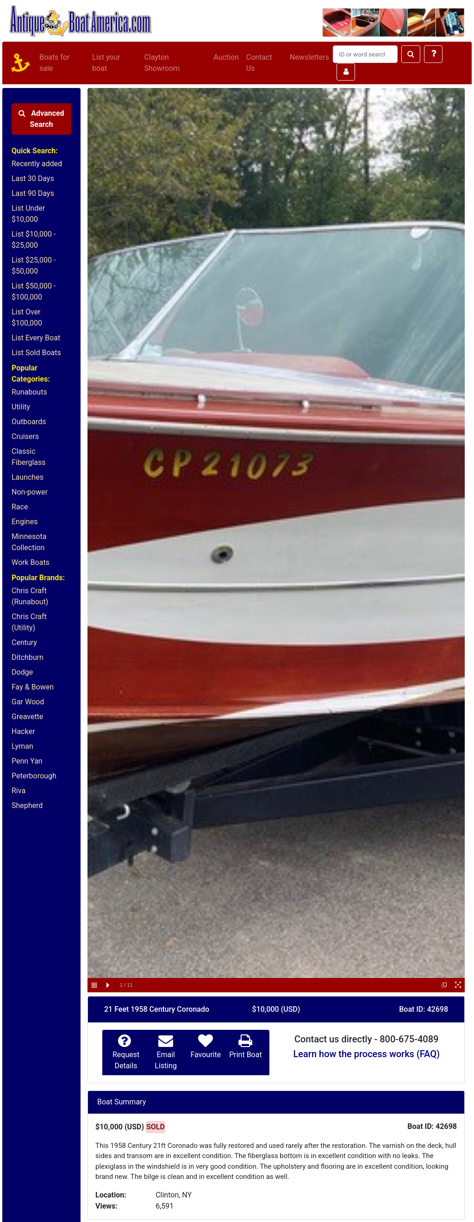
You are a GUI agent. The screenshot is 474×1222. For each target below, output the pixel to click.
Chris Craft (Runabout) (30, 596)
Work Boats (31, 562)
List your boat (106, 63)
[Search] (365, 54)
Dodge (22, 672)
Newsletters (309, 57)
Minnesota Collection (29, 542)
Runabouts (29, 392)
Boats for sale (54, 63)
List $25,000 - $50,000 (34, 266)
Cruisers (25, 436)
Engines (24, 521)
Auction (226, 57)
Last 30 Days (33, 178)
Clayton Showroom (162, 63)
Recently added (37, 163)
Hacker (23, 731)
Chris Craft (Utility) (29, 622)
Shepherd (27, 805)
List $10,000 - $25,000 (34, 240)
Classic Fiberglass (29, 457)
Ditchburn (28, 657)
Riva (18, 790)
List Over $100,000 (27, 317)
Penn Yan (27, 761)
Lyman (22, 746)
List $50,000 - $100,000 (34, 291)
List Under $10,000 (28, 214)
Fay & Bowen (33, 687)
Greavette (27, 716)
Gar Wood (28, 701)
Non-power (30, 492)
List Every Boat (36, 337)
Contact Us (259, 63)
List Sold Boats (36, 352)
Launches (28, 477)
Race (20, 506)
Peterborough (34, 775)
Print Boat (245, 1054)
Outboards (29, 421)
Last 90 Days (33, 193)
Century (24, 642)
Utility (21, 406)
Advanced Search (41, 119)
